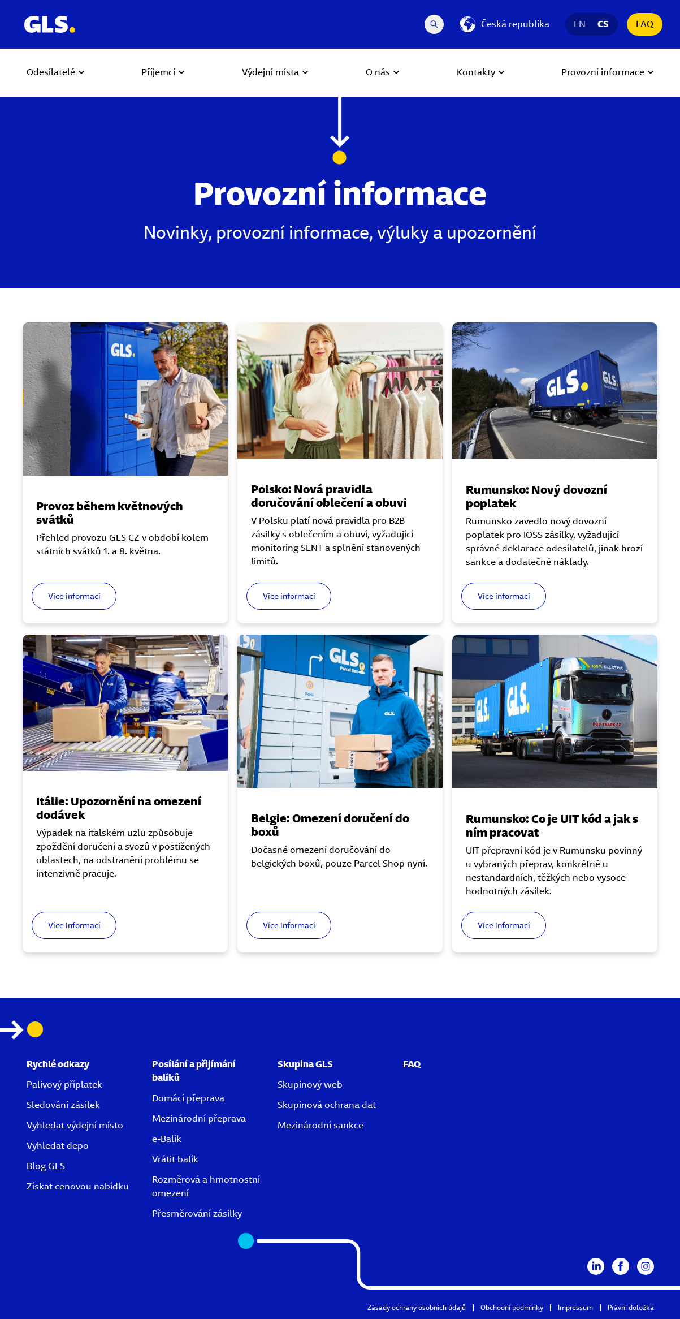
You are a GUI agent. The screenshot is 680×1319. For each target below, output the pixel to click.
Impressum (575, 1297)
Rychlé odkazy (58, 1054)
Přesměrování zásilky (197, 1203)
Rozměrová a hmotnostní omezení (206, 1176)
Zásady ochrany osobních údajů (416, 1297)
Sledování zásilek (63, 1095)
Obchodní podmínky (511, 1297)
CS (603, 24)
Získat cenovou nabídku (78, 1176)
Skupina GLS (305, 1054)
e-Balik (166, 1129)
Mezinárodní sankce (320, 1115)
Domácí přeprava (188, 1088)
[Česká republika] (504, 24)
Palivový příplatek (64, 1074)
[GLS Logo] (49, 24)
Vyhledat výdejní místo (75, 1115)
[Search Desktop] (434, 24)
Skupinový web (310, 1074)
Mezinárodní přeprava (199, 1108)
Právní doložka (631, 1297)
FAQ (644, 24)
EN (580, 24)
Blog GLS (46, 1156)
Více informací (77, 592)
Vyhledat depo (58, 1135)
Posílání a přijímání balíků (194, 1061)
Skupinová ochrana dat (327, 1095)
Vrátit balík (175, 1149)
